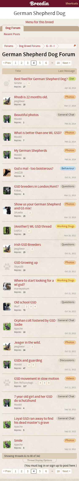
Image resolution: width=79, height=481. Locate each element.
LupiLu (18, 230)
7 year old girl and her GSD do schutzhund (33, 398)
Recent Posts (12, 34)
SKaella (18, 212)
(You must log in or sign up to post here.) (50, 466)
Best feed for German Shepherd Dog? (41, 79)
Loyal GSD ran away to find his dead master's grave (33, 420)
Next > (66, 63)
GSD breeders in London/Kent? (36, 186)
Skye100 (18, 266)
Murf (16, 306)
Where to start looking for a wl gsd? (34, 282)
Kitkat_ (18, 190)
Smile (18, 440)
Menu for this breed (39, 22)
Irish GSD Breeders (27, 244)
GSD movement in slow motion (36, 378)
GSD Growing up (26, 262)
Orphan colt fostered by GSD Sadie (34, 322)
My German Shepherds (30, 150)
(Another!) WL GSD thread (32, 226)
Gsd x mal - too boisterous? (33, 168)
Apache (18, 328)
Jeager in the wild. (27, 342)
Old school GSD (25, 302)
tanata (18, 83)
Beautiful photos (26, 114)
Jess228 (18, 172)
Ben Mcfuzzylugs (23, 382)
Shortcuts (72, 3)
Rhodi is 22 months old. (31, 97)
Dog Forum (12, 28)
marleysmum (21, 288)
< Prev (7, 63)
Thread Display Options (39, 460)
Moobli (18, 119)
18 (58, 63)
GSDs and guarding (28, 360)
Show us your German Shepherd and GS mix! (37, 206)
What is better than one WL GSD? (38, 132)
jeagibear (19, 101)
